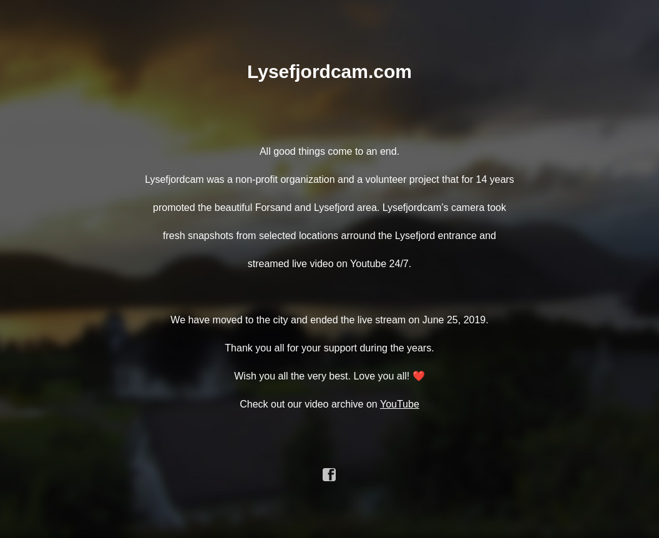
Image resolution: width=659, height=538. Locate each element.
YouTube (399, 404)
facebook (329, 475)
